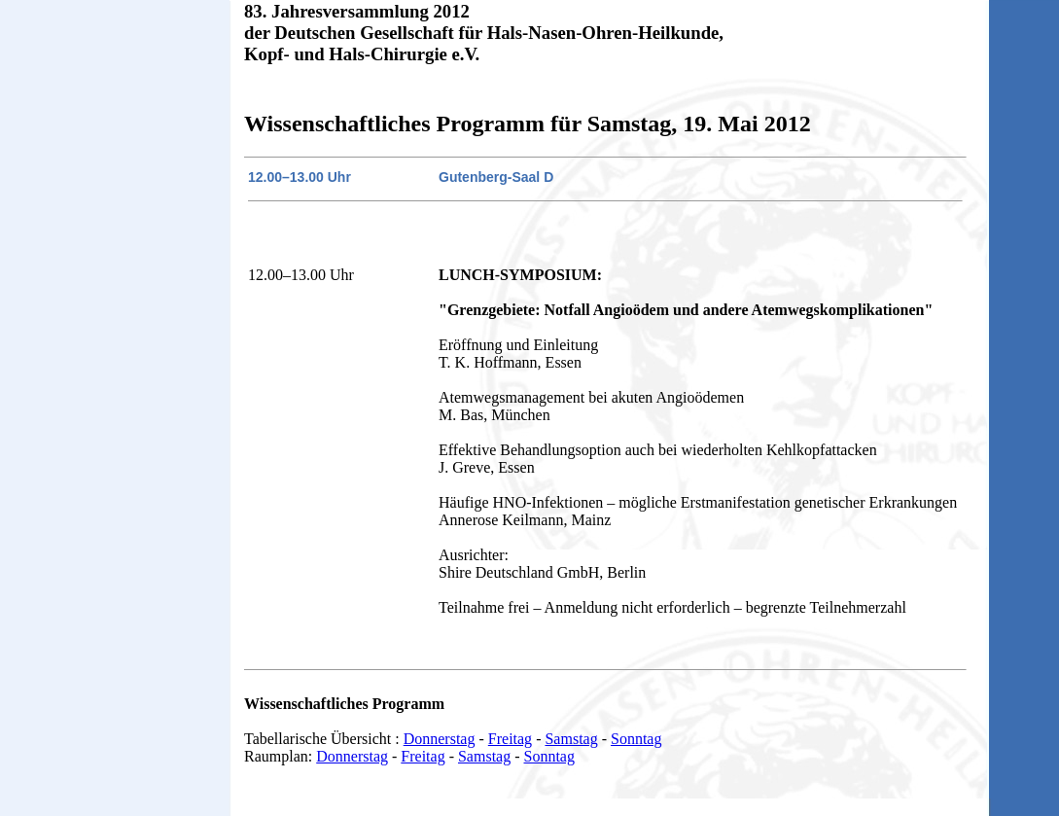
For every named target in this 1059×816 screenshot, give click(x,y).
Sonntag (636, 738)
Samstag (571, 738)
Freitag (510, 738)
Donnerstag (440, 738)
